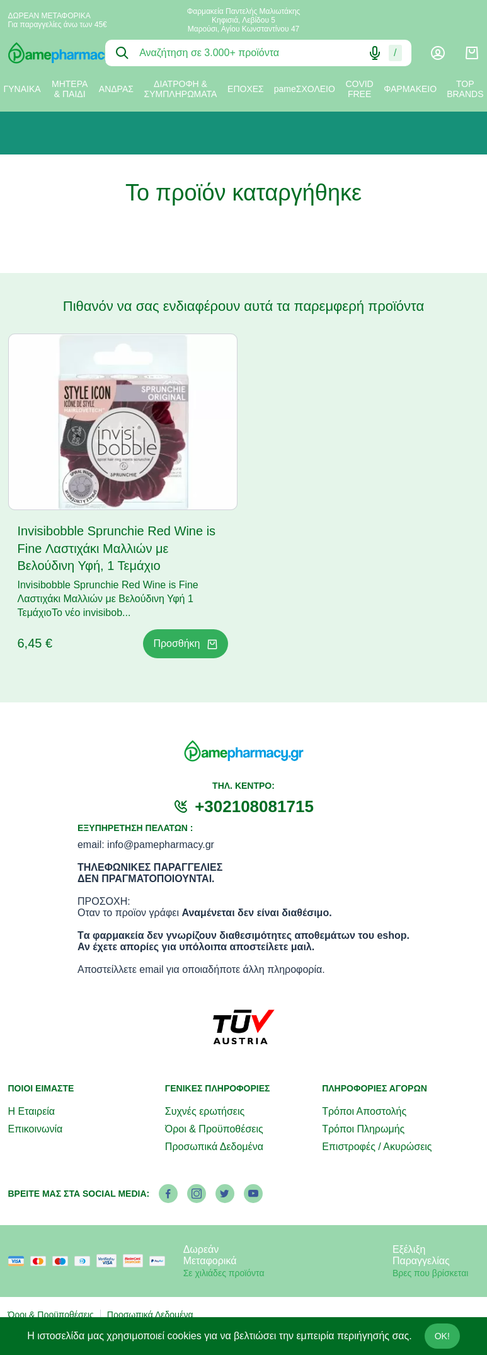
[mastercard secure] (136, 1260)
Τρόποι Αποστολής (364, 1111)
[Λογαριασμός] (437, 53)
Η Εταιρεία (31, 1111)
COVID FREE (359, 89)
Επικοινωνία (35, 1129)
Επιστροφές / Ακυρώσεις (377, 1146)
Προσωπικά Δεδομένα (214, 1146)
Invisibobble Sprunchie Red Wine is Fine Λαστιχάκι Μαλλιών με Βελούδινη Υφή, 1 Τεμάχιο (117, 548)
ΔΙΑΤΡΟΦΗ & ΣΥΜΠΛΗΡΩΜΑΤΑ (180, 89)
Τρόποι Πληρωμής (363, 1129)
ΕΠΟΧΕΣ (245, 89)
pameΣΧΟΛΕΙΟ (304, 89)
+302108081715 (254, 806)
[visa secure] (109, 1260)
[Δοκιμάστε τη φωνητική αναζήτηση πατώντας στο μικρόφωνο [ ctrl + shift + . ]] (374, 53)
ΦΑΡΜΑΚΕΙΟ (410, 89)
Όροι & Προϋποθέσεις (214, 1129)
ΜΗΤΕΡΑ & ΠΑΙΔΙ (70, 89)
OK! (442, 1336)
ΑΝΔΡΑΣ (116, 89)
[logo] (47, 53)
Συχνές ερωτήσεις (204, 1111)
